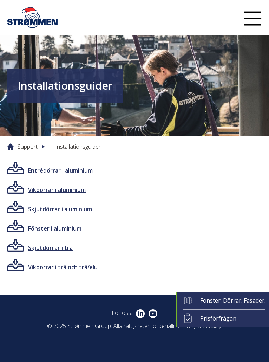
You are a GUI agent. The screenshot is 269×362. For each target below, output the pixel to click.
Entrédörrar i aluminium (60, 170)
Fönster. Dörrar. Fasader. (232, 300)
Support (28, 146)
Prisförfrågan (218, 318)
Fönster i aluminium (54, 228)
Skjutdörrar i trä (50, 248)
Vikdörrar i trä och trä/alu (63, 267)
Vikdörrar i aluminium (57, 190)
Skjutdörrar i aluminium (60, 209)
